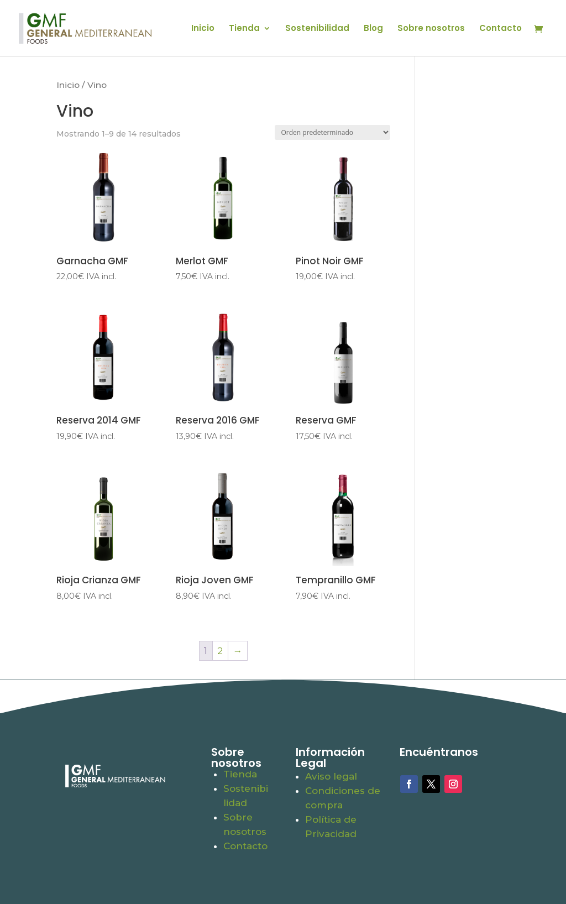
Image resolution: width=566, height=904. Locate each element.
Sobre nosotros (431, 29)
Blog (373, 29)
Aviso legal (331, 776)
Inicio (202, 29)
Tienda (244, 29)
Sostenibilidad (317, 29)
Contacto (500, 29)
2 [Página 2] (220, 650)
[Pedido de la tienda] (332, 132)
